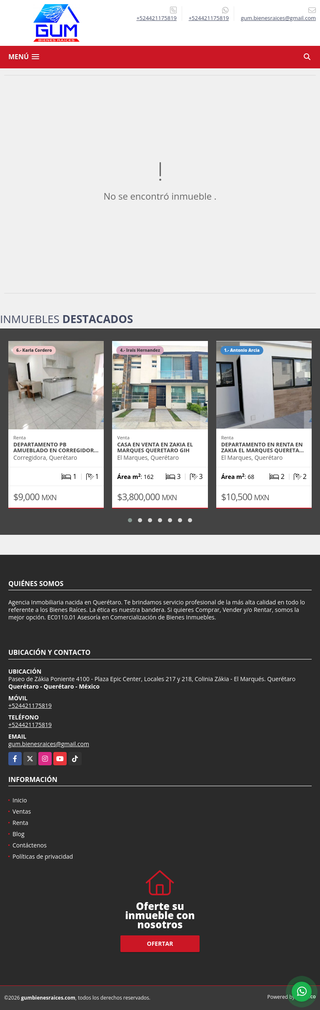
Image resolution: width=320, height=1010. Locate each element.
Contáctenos (29, 845)
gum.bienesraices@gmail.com (48, 744)
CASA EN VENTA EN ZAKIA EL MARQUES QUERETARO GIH (155, 447)
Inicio (19, 800)
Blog (18, 834)
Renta (20, 823)
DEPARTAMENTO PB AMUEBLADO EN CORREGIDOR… (55, 447)
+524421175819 (156, 18)
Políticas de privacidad (42, 856)
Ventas (21, 811)
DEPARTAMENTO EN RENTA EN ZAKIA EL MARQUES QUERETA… (262, 447)
